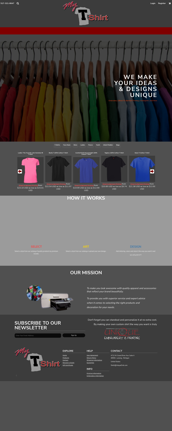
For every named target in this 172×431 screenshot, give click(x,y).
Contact (65, 360)
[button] (18, 3)
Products (66, 358)
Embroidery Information (95, 376)
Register (162, 3)
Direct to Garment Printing (28, 185)
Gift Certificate (68, 365)
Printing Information (94, 373)
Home (65, 355)
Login (152, 3)
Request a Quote (68, 363)
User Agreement (92, 355)
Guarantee (90, 363)
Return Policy (91, 358)
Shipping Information (94, 360)
